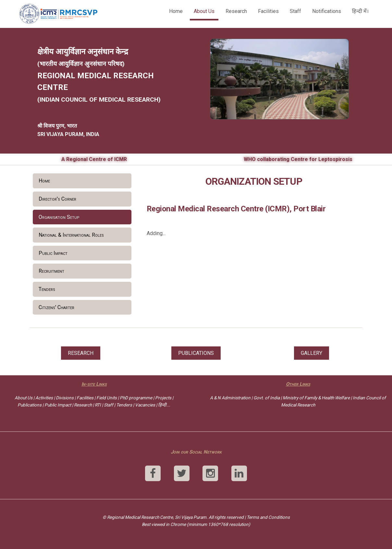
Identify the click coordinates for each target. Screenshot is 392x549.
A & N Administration (230, 397)
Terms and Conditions (268, 517)
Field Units (106, 397)
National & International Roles (71, 235)
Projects (163, 397)
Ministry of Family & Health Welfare (316, 397)
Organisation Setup (59, 217)
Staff (295, 11)
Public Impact (53, 253)
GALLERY (311, 353)
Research (236, 11)
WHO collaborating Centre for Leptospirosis (298, 159)
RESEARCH (80, 353)
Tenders (47, 289)
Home (176, 11)
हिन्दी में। (360, 11)
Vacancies (145, 404)
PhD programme (136, 397)
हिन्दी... (164, 404)
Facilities (268, 11)
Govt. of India (266, 397)
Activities (44, 397)
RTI (98, 404)
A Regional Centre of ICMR (94, 159)
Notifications (326, 11)
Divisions (65, 397)
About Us (204, 11)
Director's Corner (57, 199)
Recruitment (51, 271)
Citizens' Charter (56, 307)
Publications (30, 404)
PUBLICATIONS (196, 353)
